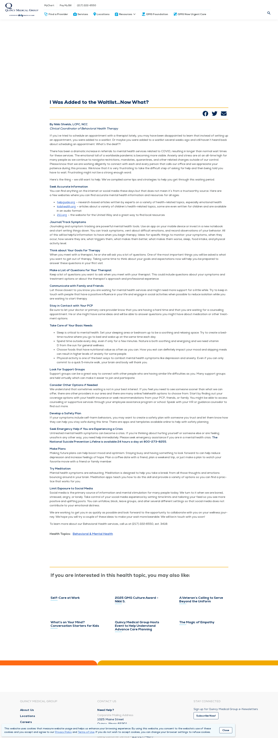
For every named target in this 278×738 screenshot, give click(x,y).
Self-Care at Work (65, 594)
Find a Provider (58, 14)
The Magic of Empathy (196, 650)
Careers (26, 722)
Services (82, 14)
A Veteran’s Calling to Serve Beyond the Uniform (201, 598)
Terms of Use (86, 732)
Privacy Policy (63, 732)
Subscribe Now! (206, 715)
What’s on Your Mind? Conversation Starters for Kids (75, 654)
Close (225, 730)
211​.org (62, 215)
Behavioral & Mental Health (93, 534)
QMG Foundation (157, 14)
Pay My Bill (65, 5)
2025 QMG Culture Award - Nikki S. (136, 603)
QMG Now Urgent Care (192, 14)
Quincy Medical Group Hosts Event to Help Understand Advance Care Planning (137, 648)
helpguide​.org (66, 202)
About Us (27, 710)
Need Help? (105, 710)
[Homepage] (21, 9)
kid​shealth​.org (66, 206)
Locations (103, 14)
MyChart (49, 5)
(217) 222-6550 (86, 5)
